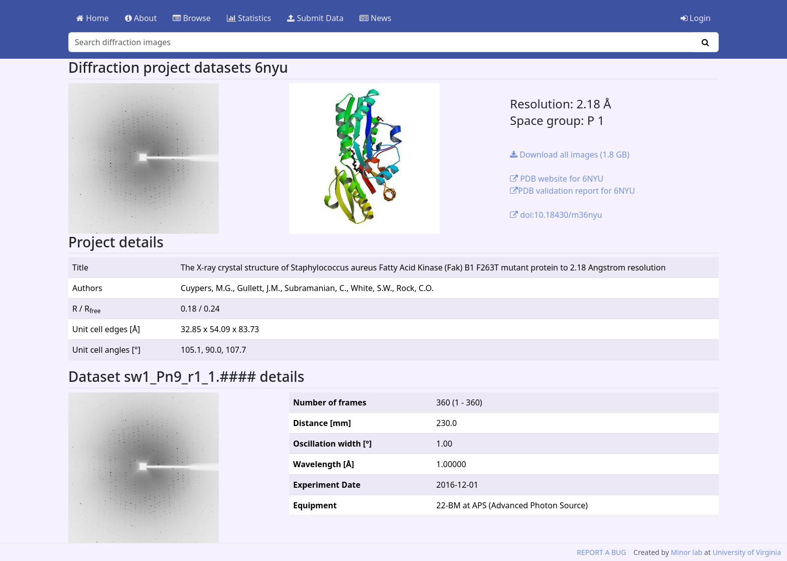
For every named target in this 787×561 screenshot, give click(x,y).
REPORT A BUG (601, 552)
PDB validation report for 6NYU (572, 190)
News (375, 18)
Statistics (249, 18)
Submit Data (315, 18)
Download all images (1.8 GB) (569, 154)
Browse (191, 18)
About (141, 18)
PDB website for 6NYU (556, 178)
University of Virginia (747, 552)
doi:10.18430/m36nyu (556, 214)
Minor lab (686, 552)
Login (696, 18)
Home (92, 18)
